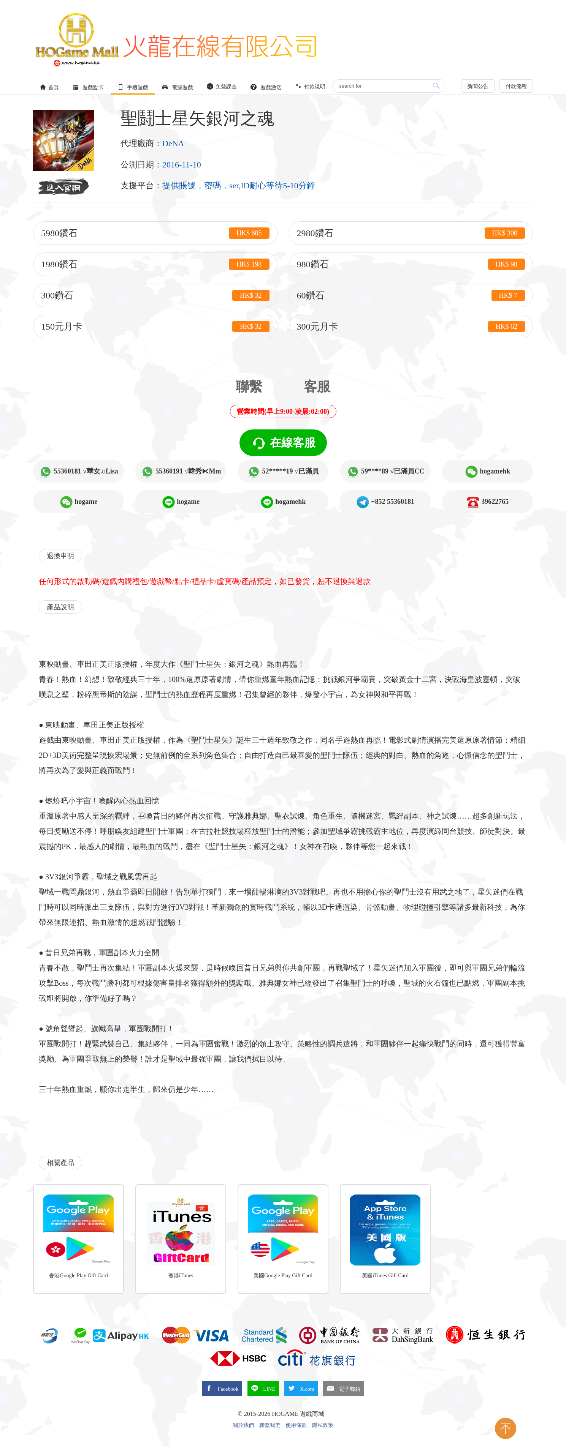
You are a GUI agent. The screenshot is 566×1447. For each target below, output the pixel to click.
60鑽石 (411, 295)
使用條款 (296, 1425)
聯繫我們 (270, 1425)
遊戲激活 (266, 87)
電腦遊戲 (177, 87)
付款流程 (516, 86)
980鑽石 (411, 264)
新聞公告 (477, 86)
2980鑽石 (411, 233)
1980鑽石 (155, 264)
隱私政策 (322, 1425)
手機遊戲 (133, 87)
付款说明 (310, 86)
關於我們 (243, 1425)
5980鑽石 (155, 233)
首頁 (49, 87)
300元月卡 (411, 326)
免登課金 (222, 86)
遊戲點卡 (88, 87)
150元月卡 (155, 326)
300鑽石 (155, 295)
